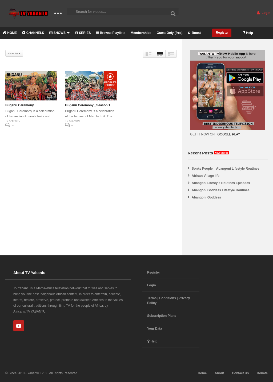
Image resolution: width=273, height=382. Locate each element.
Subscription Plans (161, 316)
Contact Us (240, 373)
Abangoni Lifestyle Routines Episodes (221, 183)
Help (248, 33)
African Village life (205, 176)
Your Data (154, 328)
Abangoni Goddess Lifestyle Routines (221, 190)
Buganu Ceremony (19, 105)
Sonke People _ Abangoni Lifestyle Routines (225, 168)
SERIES (83, 33)
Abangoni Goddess (206, 197)
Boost (194, 33)
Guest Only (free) (169, 33)
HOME (10, 33)
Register (221, 32)
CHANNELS (33, 33)
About (219, 373)
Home (202, 373)
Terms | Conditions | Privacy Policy (168, 300)
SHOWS (59, 33)
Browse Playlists (110, 33)
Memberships (141, 33)
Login (263, 13)
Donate (262, 373)
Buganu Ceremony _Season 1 (87, 105)
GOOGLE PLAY (228, 134)
